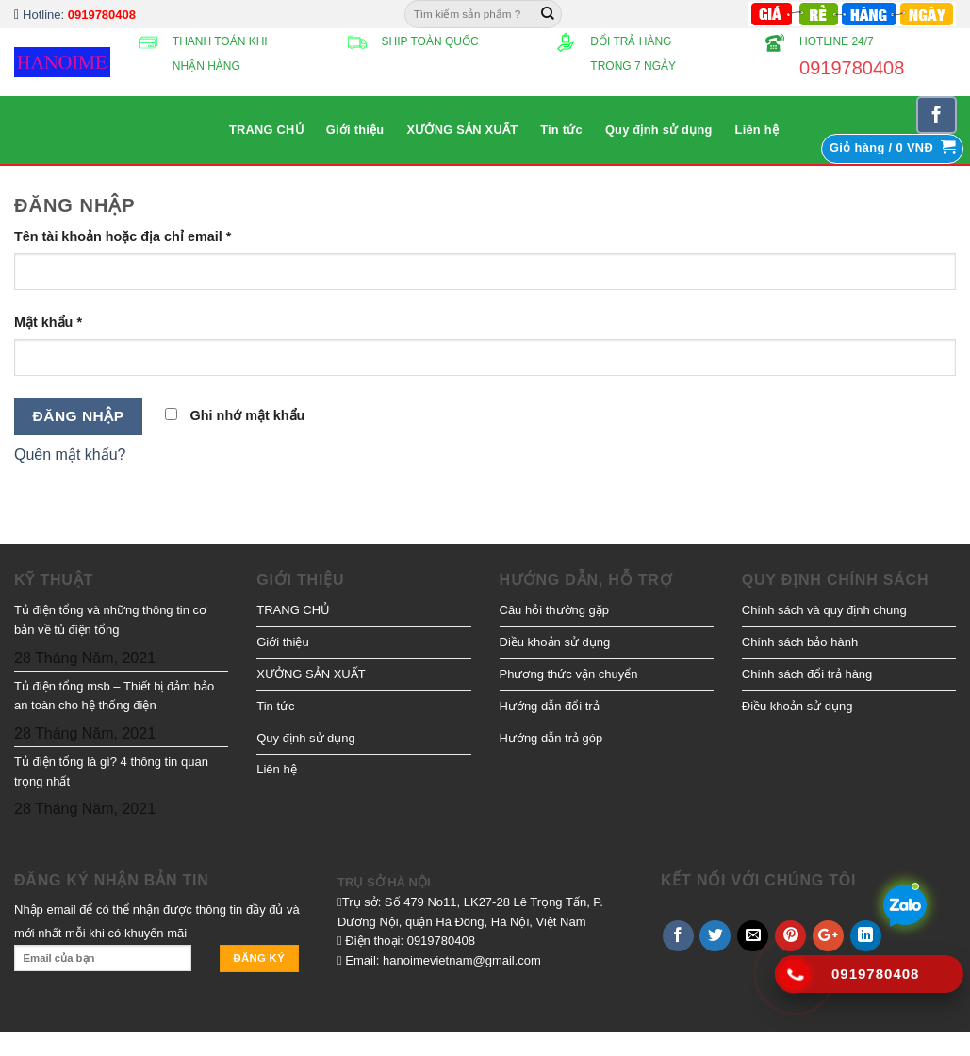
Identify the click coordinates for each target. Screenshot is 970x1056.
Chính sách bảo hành (800, 642)
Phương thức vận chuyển (569, 674)
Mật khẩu (48, 322)
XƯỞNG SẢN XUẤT (462, 129)
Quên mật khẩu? (70, 455)
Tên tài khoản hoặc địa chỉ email (122, 236)
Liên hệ (757, 129)
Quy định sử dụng (659, 129)
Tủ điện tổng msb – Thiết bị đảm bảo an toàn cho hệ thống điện (114, 696)
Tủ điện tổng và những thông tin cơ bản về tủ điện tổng (110, 620)
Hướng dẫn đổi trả (550, 706)
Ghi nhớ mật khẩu (235, 415)
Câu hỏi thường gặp (555, 610)
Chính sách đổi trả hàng (807, 674)
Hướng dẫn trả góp (551, 738)
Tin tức (561, 129)
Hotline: (79, 15)
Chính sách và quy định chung (824, 610)
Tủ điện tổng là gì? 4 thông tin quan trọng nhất (111, 771)
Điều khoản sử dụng (555, 642)
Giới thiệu (355, 129)
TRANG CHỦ (266, 129)
